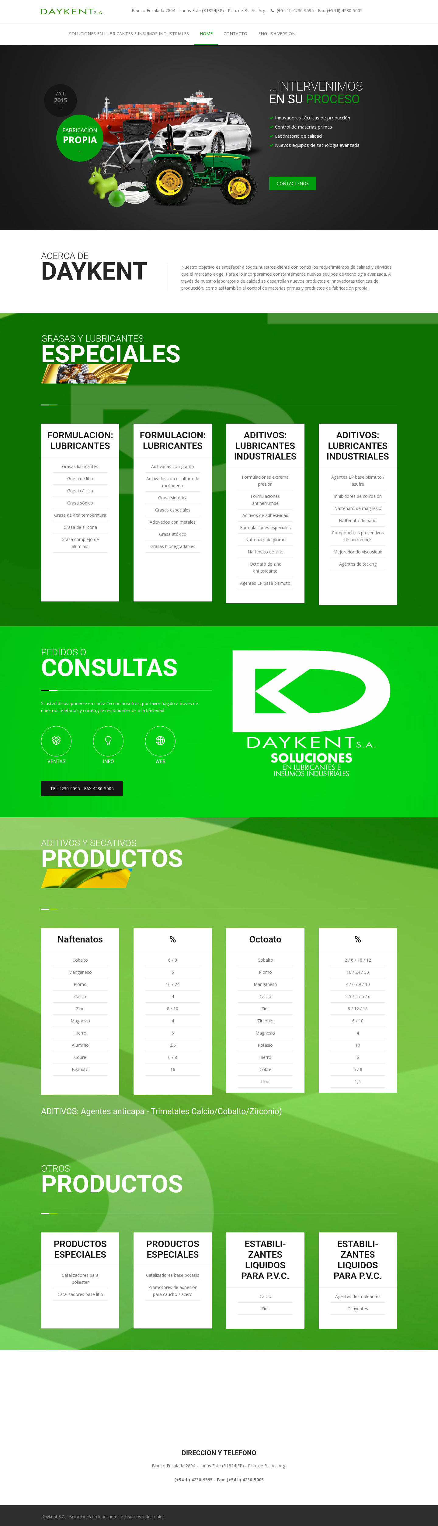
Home (206, 33)
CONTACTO (235, 33)
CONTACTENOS (293, 183)
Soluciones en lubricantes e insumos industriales (129, 33)
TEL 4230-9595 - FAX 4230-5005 (82, 788)
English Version (276, 33)
